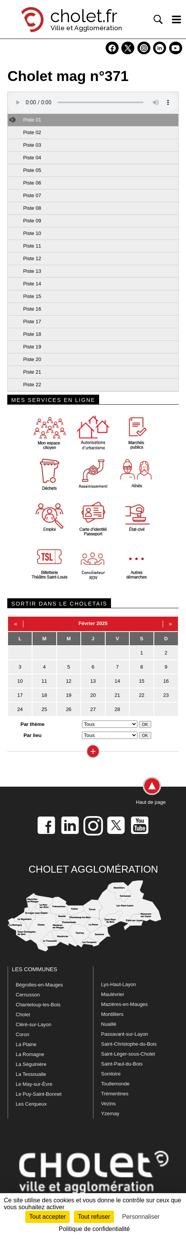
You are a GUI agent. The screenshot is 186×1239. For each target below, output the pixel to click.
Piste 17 (32, 321)
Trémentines (115, 1093)
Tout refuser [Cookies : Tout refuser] (94, 1216)
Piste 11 (32, 246)
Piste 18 (32, 334)
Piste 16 (32, 309)
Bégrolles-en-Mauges (39, 985)
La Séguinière (31, 1064)
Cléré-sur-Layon (33, 1024)
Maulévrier (112, 994)
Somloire (111, 1074)
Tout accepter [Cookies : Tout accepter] (47, 1216)
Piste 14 (32, 284)
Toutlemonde (115, 1084)
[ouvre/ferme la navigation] (176, 19)
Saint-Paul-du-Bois (121, 1064)
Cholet (23, 1014)
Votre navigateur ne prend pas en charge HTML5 (93, 102)
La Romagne (30, 1054)
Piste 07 (32, 195)
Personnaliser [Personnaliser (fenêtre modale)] (141, 1216)
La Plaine (26, 1044)
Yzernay (110, 1113)
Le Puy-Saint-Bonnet (39, 1094)
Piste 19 (32, 347)
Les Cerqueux (31, 1104)
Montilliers (112, 1014)
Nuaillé (108, 1024)
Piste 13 (32, 271)
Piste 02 (32, 132)
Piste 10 (32, 233)
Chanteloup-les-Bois (38, 1004)
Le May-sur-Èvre (34, 1084)
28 (117, 709)
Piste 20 (32, 359)
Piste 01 (32, 120)
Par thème (32, 724)
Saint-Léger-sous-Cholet (128, 1054)
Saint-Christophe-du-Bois (129, 1044)
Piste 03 (32, 145)
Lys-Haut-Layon (118, 984)
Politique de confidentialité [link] (94, 1229)
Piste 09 (32, 221)
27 (93, 709)
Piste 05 (32, 170)
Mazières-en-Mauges (124, 1004)
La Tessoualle (31, 1074)
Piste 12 (32, 258)
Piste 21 (32, 372)
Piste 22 (32, 384)
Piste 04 (32, 157)
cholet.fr (83, 16)
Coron (22, 1034)
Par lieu (32, 735)
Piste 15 (32, 296)
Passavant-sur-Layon (124, 1034)
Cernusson (28, 995)
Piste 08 (32, 208)
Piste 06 (32, 183)
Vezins (108, 1103)
